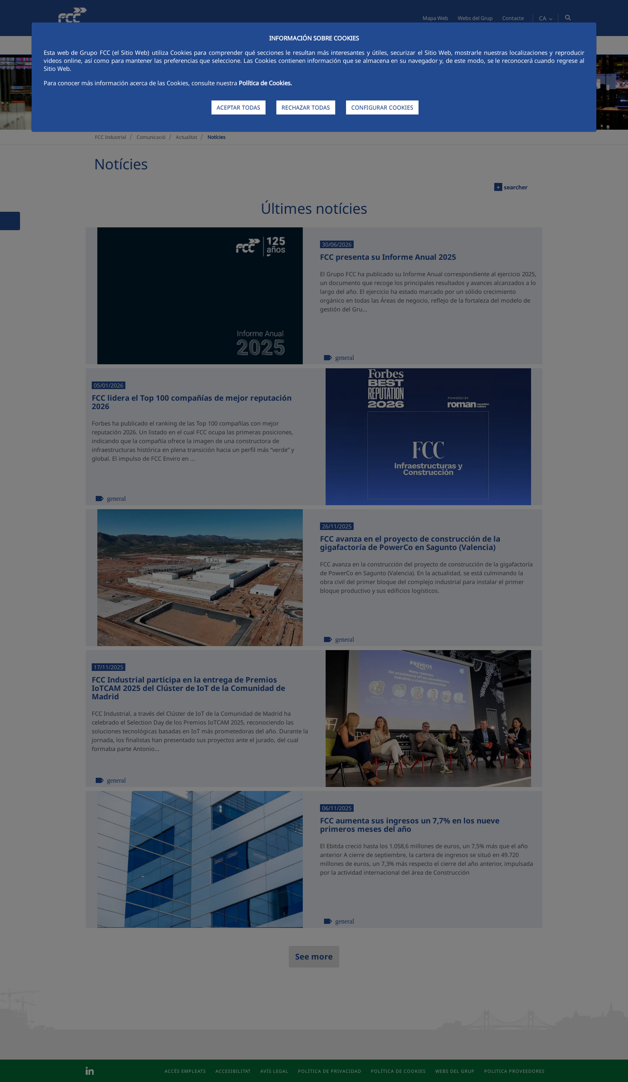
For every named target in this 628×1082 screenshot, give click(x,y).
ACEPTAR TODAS (238, 107)
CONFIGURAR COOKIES (382, 107)
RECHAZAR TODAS (306, 107)
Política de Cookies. (265, 83)
